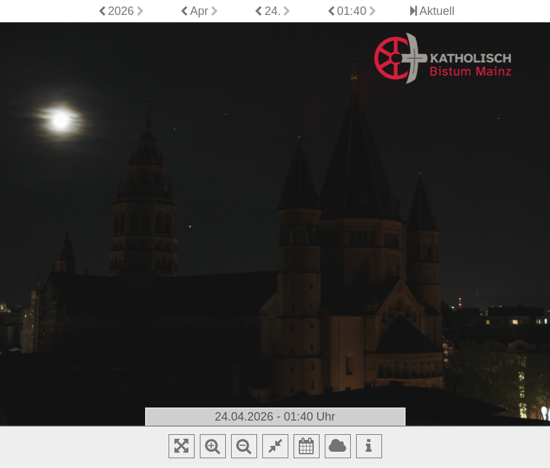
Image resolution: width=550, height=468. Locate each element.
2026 (121, 11)
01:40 (351, 11)
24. (272, 11)
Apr (199, 11)
